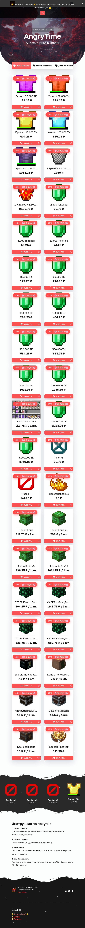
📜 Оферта (16, 916)
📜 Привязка (16, 919)
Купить (26, 107)
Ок (42, 13)
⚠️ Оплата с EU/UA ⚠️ (20, 914)
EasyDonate (22, 892)
